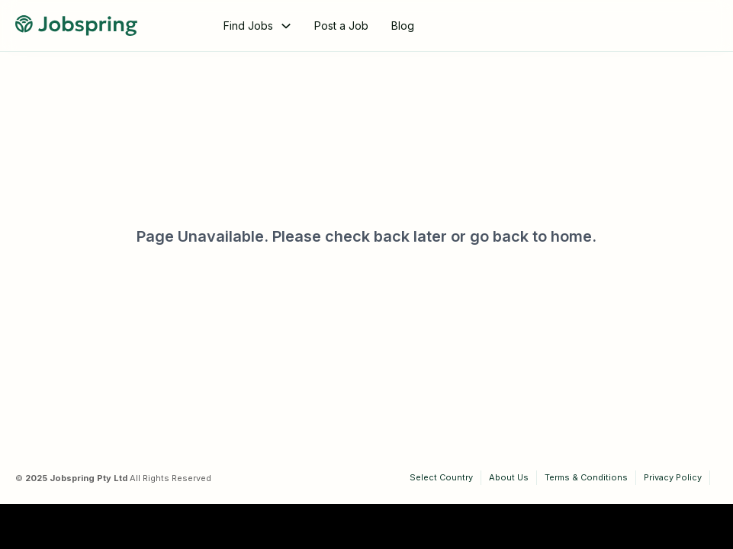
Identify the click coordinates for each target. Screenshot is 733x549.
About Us (509, 477)
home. (573, 236)
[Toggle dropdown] (286, 26)
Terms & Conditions (586, 477)
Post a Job (341, 25)
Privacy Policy (673, 477)
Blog (402, 25)
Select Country (441, 477)
